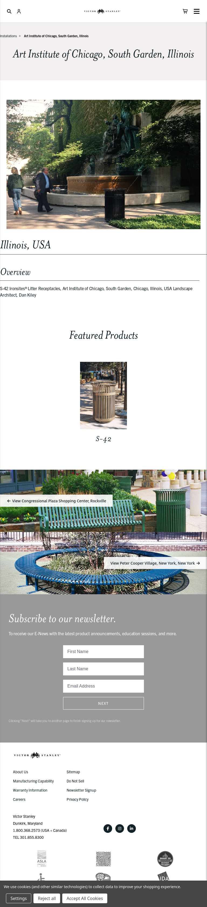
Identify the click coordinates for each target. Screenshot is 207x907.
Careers (19, 799)
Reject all (47, 898)
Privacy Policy (77, 799)
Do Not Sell (75, 780)
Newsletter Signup (81, 790)
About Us (20, 771)
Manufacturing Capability (33, 780)
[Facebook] (108, 828)
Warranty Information (30, 790)
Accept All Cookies (85, 898)
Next (103, 703)
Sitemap (73, 771)
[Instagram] (119, 828)
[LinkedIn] (131, 828)
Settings (19, 898)
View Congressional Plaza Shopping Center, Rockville (56, 500)
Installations (8, 36)
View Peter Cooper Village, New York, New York (156, 563)
